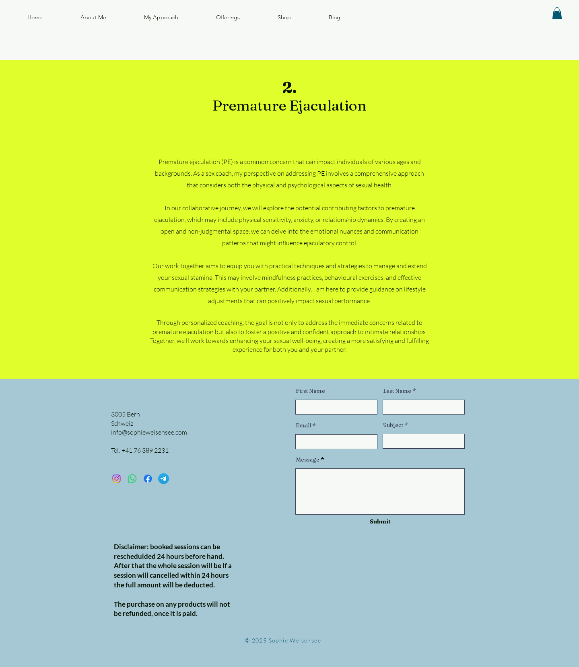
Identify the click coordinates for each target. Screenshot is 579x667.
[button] (557, 13)
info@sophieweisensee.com (149, 432)
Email (303, 425)
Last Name (397, 391)
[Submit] (380, 522)
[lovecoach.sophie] (116, 478)
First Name (310, 391)
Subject (393, 425)
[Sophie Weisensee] (147, 478)
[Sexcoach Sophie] (132, 478)
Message (307, 459)
